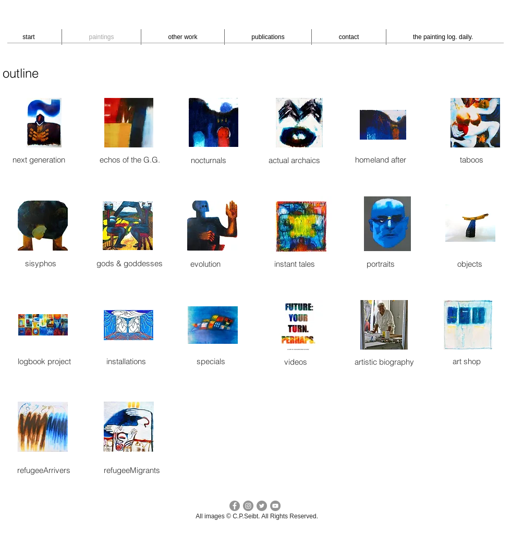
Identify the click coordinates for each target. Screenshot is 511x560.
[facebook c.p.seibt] (234, 506)
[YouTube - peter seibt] (275, 506)
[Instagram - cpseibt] (248, 506)
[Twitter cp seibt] (262, 506)
